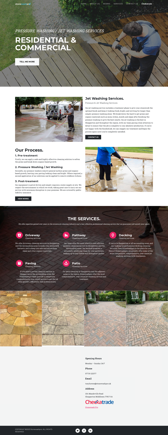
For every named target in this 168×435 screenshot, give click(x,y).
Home (84, 5)
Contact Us (132, 5)
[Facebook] (84, 431)
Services (118, 5)
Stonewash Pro (91, 407)
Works (106, 5)
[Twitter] (77, 431)
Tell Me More (27, 62)
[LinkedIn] (90, 431)
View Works (23, 199)
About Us (95, 5)
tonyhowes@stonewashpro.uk (98, 383)
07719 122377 (90, 373)
